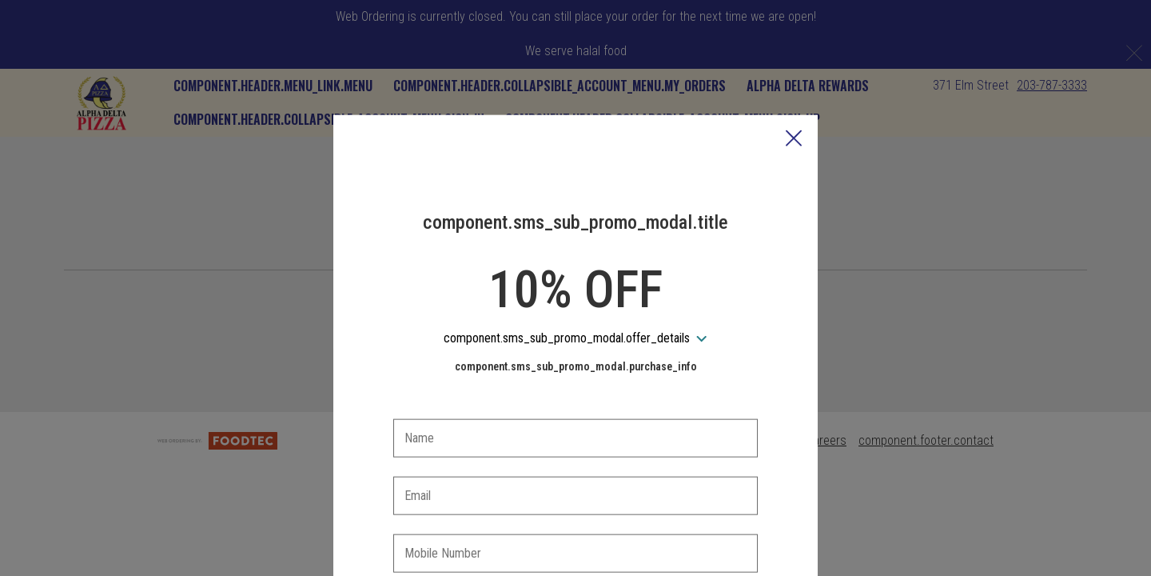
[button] (794, 64)
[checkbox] (575, 526)
